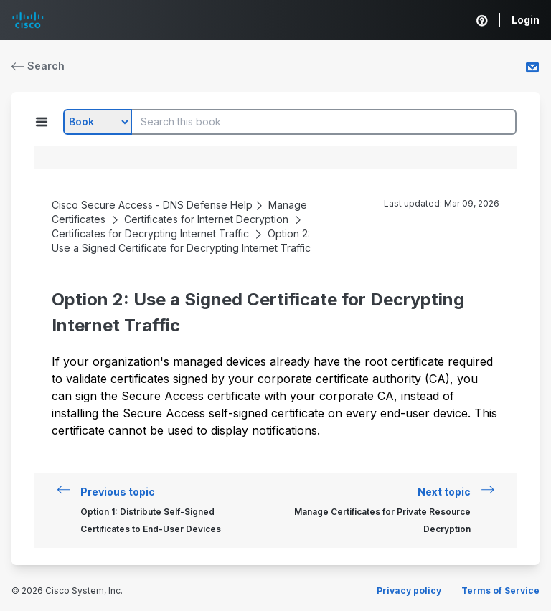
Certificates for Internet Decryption (206, 219)
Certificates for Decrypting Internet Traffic (150, 233)
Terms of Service (500, 590)
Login (526, 20)
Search (38, 66)
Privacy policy (409, 590)
